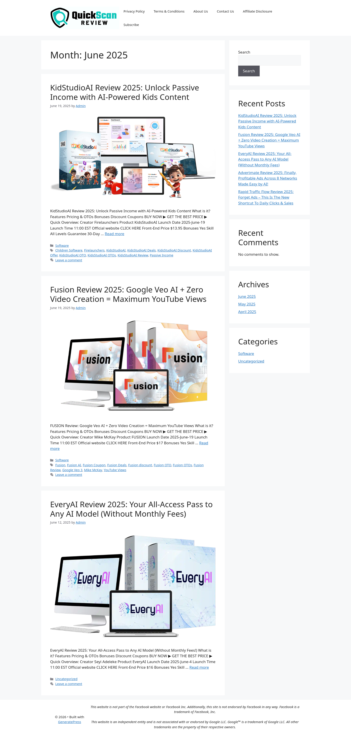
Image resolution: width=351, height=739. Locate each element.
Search (244, 52)
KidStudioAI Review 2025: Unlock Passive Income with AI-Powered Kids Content (124, 92)
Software (62, 245)
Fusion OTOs (182, 465)
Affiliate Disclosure (257, 11)
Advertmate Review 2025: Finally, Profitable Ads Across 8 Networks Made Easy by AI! (267, 178)
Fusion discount (140, 465)
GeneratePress (69, 722)
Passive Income (161, 255)
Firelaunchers (94, 250)
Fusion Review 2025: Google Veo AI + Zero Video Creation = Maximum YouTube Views (128, 294)
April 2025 (247, 311)
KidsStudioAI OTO (72, 255)
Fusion (60, 465)
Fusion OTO (162, 465)
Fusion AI (74, 465)
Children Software (68, 250)
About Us (200, 11)
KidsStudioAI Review (133, 255)
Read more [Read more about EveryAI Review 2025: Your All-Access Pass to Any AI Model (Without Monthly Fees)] (199, 667)
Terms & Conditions (169, 11)
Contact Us (225, 11)
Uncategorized (66, 679)
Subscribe (131, 24)
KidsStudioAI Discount (174, 250)
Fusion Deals (116, 465)
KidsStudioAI (116, 250)
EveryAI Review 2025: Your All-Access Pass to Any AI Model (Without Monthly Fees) (131, 509)
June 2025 (247, 296)
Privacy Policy (134, 11)
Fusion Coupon (94, 465)
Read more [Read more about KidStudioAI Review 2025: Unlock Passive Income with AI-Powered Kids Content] (114, 233)
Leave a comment (68, 260)
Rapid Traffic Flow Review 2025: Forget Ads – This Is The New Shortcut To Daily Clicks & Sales (266, 197)
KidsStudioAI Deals (141, 250)
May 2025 (246, 304)
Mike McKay (93, 470)
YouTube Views (115, 470)
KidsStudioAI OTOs (102, 255)
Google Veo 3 (72, 470)
